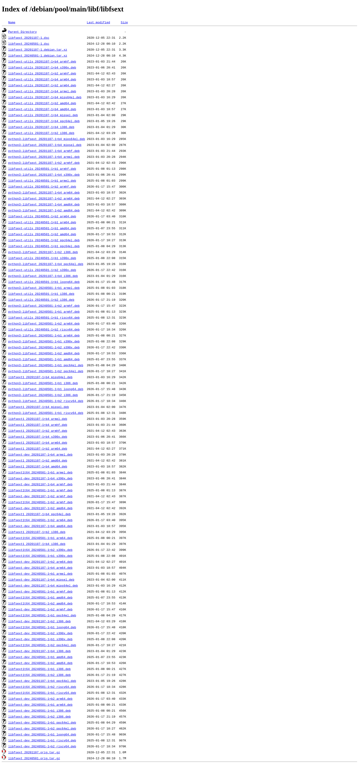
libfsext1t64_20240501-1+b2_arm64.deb (40, 520)
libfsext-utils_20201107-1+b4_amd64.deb (42, 109)
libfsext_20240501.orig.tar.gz (34, 758)
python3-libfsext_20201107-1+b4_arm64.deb (44, 192)
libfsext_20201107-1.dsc (28, 38)
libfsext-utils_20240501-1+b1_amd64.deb (42, 228)
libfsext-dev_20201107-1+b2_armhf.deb (40, 496)
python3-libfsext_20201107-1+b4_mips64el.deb (46, 139)
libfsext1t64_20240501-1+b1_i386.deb (39, 669)
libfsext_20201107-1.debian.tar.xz (37, 49)
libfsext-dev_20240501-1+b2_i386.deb (39, 716)
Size (124, 22)
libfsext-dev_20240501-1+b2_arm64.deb (40, 699)
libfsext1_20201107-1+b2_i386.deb (36, 532)
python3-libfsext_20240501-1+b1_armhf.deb (44, 311)
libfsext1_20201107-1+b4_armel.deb (37, 419)
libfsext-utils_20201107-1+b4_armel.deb (42, 91)
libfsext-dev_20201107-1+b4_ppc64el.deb (42, 681)
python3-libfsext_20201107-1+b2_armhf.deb (44, 163)
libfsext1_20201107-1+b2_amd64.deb (37, 460)
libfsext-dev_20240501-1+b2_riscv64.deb (42, 746)
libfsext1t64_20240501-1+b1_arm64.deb (40, 538)
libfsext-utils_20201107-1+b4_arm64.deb (42, 79)
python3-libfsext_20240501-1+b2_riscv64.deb (45, 401)
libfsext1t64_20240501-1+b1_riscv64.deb (42, 693)
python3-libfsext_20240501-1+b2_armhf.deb (44, 305)
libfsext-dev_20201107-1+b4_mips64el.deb (43, 585)
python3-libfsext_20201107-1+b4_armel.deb (44, 157)
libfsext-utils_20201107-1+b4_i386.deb (41, 127)
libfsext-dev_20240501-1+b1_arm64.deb (40, 704)
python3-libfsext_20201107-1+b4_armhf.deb (44, 151)
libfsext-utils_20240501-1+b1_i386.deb (41, 294)
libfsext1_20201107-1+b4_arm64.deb (37, 442)
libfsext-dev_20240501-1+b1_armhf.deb (40, 591)
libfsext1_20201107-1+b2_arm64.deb (37, 448)
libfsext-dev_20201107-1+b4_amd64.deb (40, 526)
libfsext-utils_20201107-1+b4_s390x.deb (42, 67)
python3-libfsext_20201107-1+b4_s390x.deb (44, 174)
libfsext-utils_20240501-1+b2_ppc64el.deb (44, 240)
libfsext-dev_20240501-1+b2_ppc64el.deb (42, 728)
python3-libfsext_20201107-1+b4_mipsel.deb (45, 145)
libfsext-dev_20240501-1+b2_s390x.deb (40, 633)
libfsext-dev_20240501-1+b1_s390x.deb (40, 639)
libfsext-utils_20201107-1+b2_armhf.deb (42, 73)
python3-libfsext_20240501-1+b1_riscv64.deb (45, 413)
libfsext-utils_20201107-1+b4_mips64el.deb (45, 97)
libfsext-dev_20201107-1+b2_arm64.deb (40, 562)
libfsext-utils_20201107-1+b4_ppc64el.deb (44, 121)
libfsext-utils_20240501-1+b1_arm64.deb (42, 222)
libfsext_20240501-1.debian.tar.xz (37, 55)
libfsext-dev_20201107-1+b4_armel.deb (40, 454)
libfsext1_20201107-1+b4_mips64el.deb (40, 377)
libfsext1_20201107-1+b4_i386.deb (36, 544)
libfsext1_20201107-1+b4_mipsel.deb (38, 407)
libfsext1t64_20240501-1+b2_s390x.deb (40, 550)
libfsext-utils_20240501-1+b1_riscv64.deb (44, 317)
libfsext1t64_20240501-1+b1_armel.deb (40, 472)
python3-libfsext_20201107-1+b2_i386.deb (43, 252)
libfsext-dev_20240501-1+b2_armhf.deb (40, 609)
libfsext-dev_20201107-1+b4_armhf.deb (40, 484)
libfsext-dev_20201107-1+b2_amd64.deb (40, 508)
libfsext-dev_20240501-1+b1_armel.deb (40, 573)
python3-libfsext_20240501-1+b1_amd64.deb (44, 359)
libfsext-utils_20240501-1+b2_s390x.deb (42, 270)
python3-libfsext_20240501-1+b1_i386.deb (43, 383)
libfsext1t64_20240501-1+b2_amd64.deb (40, 603)
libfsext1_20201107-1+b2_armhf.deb (37, 431)
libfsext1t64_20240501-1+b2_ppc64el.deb (42, 645)
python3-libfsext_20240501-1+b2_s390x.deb (44, 347)
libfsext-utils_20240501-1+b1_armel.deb (42, 180)
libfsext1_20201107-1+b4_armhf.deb (37, 425)
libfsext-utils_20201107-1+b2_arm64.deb (42, 85)
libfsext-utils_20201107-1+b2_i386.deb (41, 133)
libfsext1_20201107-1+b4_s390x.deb (37, 436)
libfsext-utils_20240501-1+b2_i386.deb (41, 300)
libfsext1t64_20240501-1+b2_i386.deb (39, 675)
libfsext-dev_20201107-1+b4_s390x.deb (40, 478)
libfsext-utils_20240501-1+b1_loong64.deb (44, 282)
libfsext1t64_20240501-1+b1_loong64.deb (42, 627)
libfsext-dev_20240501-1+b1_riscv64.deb (42, 740)
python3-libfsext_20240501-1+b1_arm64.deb (44, 335)
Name (11, 22)
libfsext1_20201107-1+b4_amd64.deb (37, 466)
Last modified (98, 22)
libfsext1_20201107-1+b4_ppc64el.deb (39, 514)
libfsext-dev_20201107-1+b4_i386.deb (39, 651)
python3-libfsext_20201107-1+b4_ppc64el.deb (45, 264)
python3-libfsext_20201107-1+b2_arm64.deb (44, 198)
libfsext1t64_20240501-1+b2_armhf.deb (40, 502)
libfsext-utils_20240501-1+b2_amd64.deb (42, 234)
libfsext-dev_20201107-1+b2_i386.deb (39, 621)
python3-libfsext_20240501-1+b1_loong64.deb (45, 389)
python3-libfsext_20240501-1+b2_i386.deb (43, 395)
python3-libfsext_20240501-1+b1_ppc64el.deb (45, 365)
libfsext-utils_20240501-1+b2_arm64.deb (42, 216)
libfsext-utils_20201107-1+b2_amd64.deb (42, 103)
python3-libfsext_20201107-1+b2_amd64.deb (44, 210)
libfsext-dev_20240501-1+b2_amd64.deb (40, 663)
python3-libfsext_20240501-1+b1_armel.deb (44, 288)
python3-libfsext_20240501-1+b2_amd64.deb (44, 353)
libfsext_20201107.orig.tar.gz (34, 752)
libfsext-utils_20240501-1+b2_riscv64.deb (44, 329)
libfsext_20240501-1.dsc (28, 43)
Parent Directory (22, 32)
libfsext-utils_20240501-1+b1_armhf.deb (42, 169)
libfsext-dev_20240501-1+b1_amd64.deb (40, 657)
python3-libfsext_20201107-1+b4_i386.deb (43, 276)
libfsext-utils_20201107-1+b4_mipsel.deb (43, 115)
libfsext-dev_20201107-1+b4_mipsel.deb (41, 579)
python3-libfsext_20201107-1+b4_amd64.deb (44, 204)
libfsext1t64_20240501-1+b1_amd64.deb (40, 597)
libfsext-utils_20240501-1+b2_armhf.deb (42, 186)
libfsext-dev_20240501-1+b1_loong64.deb (42, 734)
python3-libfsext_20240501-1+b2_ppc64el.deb (45, 371)
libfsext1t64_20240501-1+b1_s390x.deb (40, 556)
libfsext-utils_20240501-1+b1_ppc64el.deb (44, 246)
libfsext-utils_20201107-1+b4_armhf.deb (42, 61)
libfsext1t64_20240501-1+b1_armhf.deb (40, 490)
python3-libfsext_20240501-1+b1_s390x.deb (44, 341)
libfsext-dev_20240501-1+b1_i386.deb (39, 710)
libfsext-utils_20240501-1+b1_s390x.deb (42, 258)
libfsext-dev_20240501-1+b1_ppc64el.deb (42, 722)
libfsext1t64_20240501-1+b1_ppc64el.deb (42, 615)
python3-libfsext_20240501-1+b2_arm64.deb (44, 323)
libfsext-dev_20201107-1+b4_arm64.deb (40, 568)
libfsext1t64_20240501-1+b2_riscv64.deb (42, 687)
